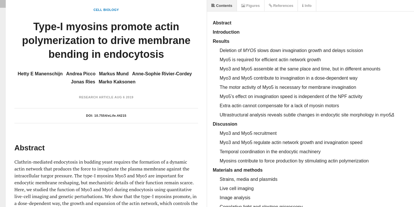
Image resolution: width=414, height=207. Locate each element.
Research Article (96, 97)
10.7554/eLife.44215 (110, 115)
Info (306, 5)
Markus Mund (114, 73)
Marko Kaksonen (117, 81)
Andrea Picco (80, 73)
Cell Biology (106, 10)
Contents (221, 5)
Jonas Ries (83, 81)
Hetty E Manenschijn (40, 73)
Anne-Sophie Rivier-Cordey (162, 73)
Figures (250, 5)
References (281, 5)
